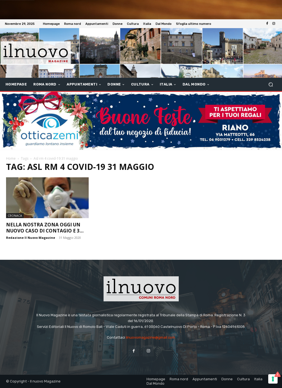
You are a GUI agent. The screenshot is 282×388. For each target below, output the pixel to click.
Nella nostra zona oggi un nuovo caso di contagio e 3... (45, 227)
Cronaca (15, 215)
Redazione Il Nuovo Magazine (30, 238)
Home (11, 158)
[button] (270, 84)
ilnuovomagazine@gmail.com (150, 337)
